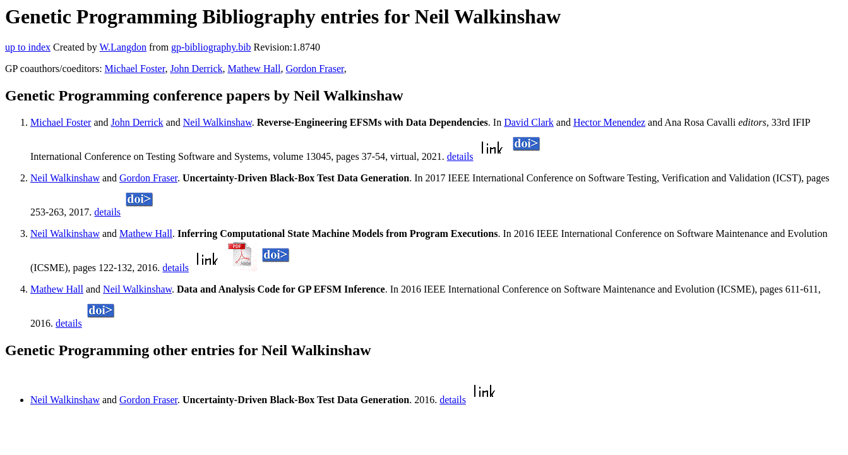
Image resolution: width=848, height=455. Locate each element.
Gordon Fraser (314, 68)
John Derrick (196, 68)
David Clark (529, 122)
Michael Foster (135, 68)
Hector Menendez (609, 122)
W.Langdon (122, 47)
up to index (28, 47)
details (460, 156)
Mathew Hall (253, 68)
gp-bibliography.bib (211, 47)
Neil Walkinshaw (217, 122)
